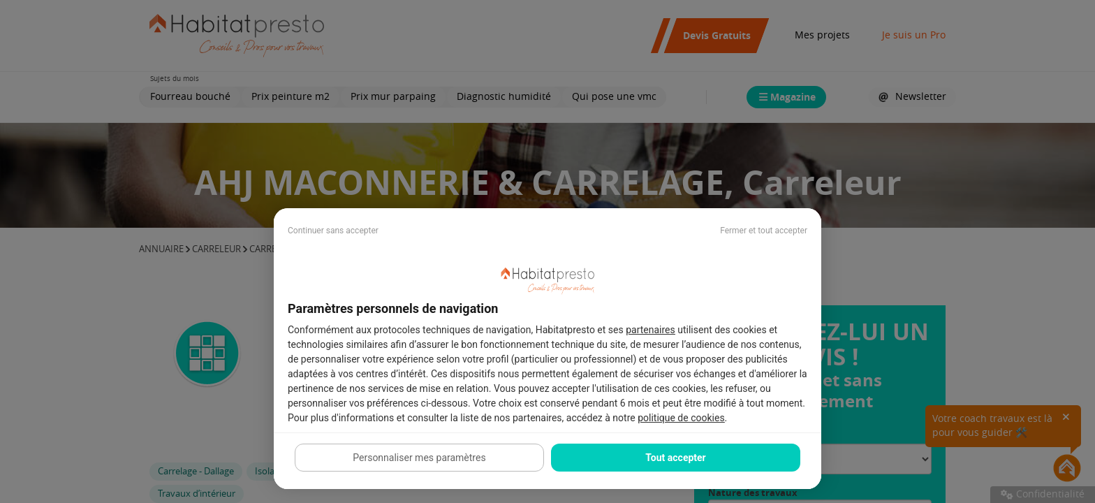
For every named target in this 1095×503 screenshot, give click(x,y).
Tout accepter (675, 457)
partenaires (650, 329)
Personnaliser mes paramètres (419, 457)
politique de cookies (681, 417)
